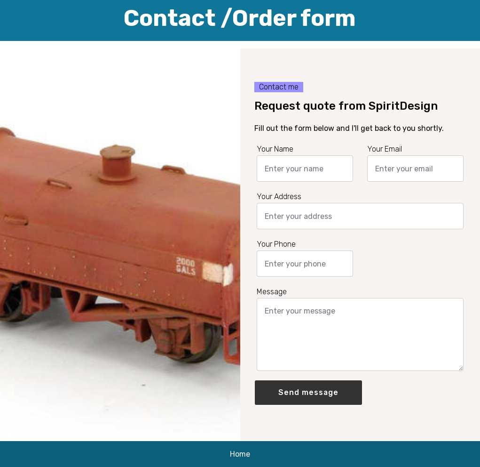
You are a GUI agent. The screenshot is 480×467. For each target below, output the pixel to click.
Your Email (384, 149)
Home (240, 454)
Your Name (275, 149)
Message (272, 292)
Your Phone (276, 244)
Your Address (279, 197)
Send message (308, 392)
